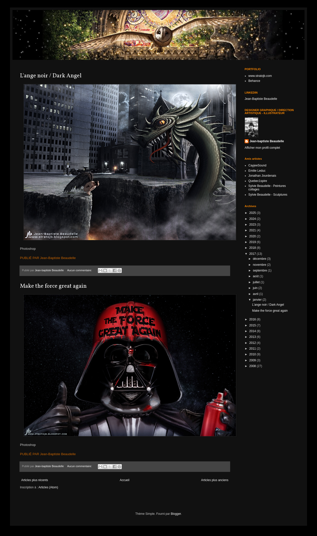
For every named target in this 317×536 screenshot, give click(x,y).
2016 (253, 319)
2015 (253, 325)
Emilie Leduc (257, 170)
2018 (253, 248)
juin (255, 288)
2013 (253, 337)
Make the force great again (53, 286)
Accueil (125, 480)
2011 (253, 348)
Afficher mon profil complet (262, 147)
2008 (253, 366)
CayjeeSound (257, 165)
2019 (253, 242)
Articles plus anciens (214, 480)
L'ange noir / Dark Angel (51, 76)
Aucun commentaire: (80, 270)
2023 (253, 224)
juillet (257, 282)
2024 (253, 219)
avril (256, 294)
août (256, 276)
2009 (253, 360)
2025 (253, 213)
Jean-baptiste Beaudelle (267, 141)
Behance (254, 81)
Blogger (176, 514)
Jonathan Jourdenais (262, 175)
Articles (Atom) (48, 487)
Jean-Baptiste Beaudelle (261, 99)
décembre (260, 259)
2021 (253, 230)
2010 (253, 354)
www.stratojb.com (260, 76)
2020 (253, 236)
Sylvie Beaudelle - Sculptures (267, 194)
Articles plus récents (34, 480)
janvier (258, 299)
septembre (260, 270)
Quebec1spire (257, 181)
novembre (260, 265)
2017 (253, 254)
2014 (253, 331)
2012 (253, 343)
